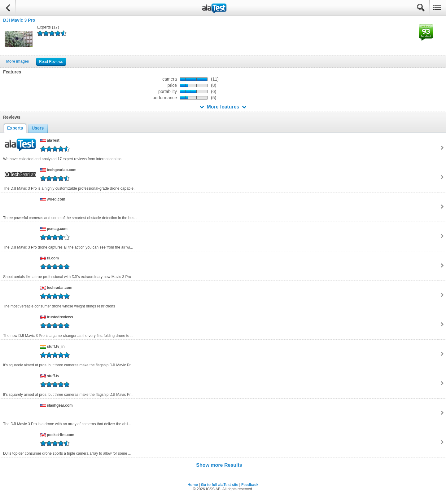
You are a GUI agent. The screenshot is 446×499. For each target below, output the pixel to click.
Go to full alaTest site (219, 485)
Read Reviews (51, 62)
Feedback (249, 485)
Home (193, 485)
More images (17, 61)
